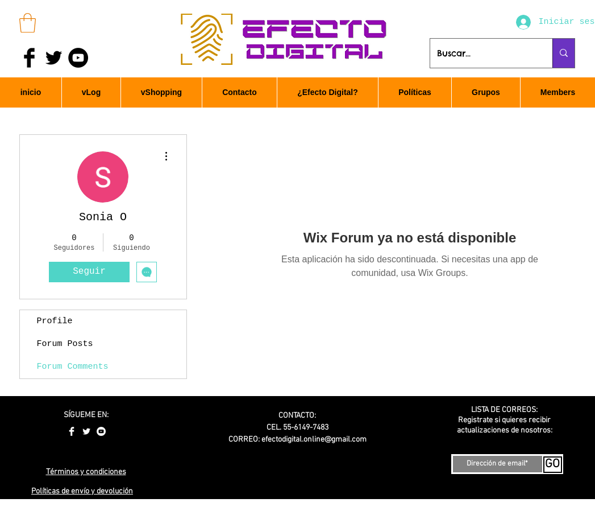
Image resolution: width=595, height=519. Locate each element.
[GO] (552, 464)
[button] (27, 23)
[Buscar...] (483, 53)
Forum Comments (73, 367)
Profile (55, 321)
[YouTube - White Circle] (101, 431)
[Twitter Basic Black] (54, 58)
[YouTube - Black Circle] (78, 58)
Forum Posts (65, 344)
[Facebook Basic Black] (29, 58)
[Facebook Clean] (71, 431)
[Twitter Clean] (86, 431)
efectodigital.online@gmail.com (314, 439)
